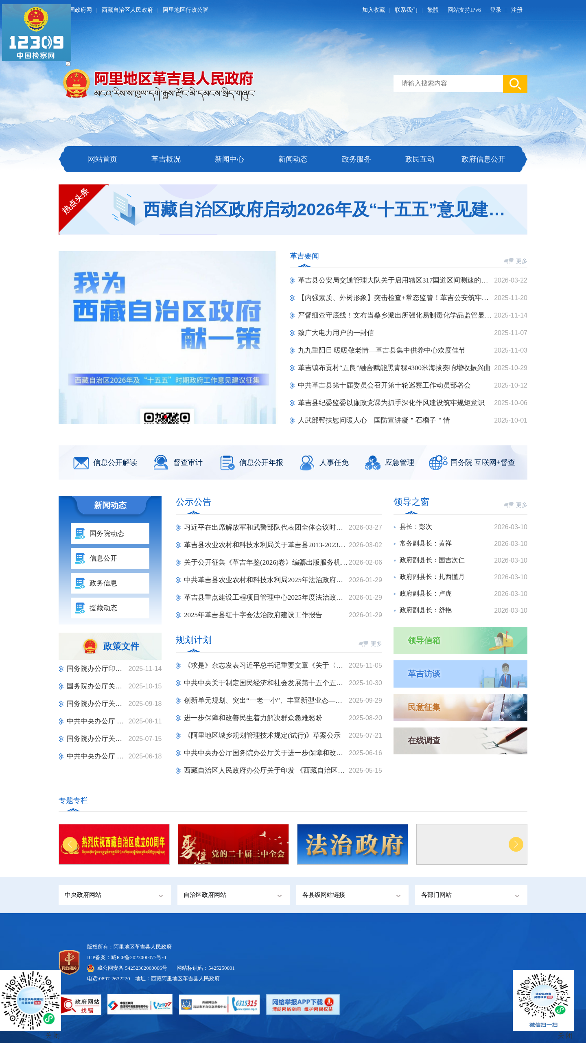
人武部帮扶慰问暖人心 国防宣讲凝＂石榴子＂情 (374, 420)
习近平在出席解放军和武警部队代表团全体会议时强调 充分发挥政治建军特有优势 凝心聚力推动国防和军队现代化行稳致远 (266, 527)
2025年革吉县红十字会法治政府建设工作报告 (253, 615)
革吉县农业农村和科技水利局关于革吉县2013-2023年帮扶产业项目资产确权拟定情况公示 (266, 545)
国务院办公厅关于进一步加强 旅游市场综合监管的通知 (98, 704)
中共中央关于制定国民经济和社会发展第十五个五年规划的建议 (266, 683)
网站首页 (102, 159)
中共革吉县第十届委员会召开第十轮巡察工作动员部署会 (384, 385)
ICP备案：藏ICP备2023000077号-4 (126, 957)
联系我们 (406, 10)
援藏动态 (103, 608)
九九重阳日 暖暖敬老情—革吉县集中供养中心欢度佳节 (382, 350)
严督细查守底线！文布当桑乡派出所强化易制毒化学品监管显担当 (396, 315)
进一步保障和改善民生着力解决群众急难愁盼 (253, 718)
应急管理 (399, 462)
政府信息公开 (483, 159)
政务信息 (103, 583)
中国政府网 (77, 10)
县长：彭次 (416, 526)
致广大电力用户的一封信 (336, 333)
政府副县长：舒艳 (426, 610)
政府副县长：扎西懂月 (432, 576)
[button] (165, 417)
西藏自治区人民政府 (127, 10)
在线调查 (424, 740)
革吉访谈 (424, 673)
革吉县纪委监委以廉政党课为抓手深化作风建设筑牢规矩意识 (391, 403)
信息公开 (103, 558)
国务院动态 (107, 533)
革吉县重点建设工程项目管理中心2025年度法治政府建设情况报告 (266, 597)
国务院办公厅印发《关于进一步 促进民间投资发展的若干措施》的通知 (98, 669)
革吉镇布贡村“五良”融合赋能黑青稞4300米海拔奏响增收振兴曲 (394, 368)
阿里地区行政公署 (185, 10)
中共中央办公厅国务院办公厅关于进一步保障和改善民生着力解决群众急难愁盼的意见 (266, 753)
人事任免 (334, 462)
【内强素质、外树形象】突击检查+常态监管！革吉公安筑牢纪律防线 (396, 298)
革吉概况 (166, 159)
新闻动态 (293, 159)
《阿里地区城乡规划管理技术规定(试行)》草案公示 (262, 735)
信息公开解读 (115, 462)
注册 (517, 10)
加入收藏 (373, 10)
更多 (521, 261)
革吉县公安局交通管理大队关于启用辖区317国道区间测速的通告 (396, 280)
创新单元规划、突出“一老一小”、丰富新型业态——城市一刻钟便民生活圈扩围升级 (266, 700)
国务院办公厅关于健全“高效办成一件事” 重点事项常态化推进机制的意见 (98, 739)
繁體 (433, 10)
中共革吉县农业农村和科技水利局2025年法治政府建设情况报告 (266, 580)
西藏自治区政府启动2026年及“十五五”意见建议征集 (325, 209)
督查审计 (188, 462)
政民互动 (420, 159)
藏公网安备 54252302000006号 (132, 968)
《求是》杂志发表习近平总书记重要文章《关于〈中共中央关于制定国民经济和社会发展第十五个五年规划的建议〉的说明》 (266, 665)
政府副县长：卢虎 (426, 593)
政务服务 (356, 159)
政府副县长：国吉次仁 (432, 560)
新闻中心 (229, 159)
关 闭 (565, 1035)
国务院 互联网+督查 (482, 462)
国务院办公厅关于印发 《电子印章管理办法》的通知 (98, 686)
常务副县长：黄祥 (426, 543)
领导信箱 (424, 640)
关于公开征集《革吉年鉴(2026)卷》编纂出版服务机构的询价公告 (266, 562)
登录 (495, 10)
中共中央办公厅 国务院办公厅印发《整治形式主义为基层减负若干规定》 (98, 721)
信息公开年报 (261, 462)
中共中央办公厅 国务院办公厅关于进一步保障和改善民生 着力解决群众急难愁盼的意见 (98, 756)
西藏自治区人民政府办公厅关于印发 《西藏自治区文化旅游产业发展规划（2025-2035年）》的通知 (266, 770)
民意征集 (424, 707)
